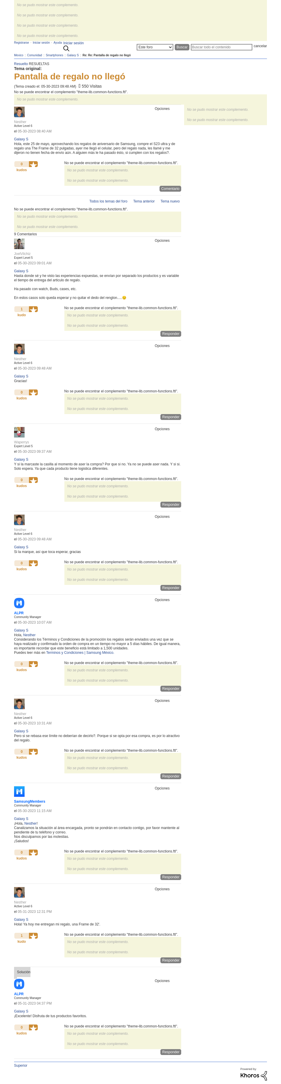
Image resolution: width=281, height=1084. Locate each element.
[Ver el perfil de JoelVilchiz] (22, 254)
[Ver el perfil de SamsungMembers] (29, 801)
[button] (33, 164)
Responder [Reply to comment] (170, 334)
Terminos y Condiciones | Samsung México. (80, 653)
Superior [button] (20, 1065)
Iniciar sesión (73, 43)
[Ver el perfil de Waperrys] (21, 442)
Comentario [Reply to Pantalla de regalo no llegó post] (170, 189)
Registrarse (21, 42)
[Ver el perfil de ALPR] (19, 613)
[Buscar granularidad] (155, 47)
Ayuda (58, 42)
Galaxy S (21, 139)
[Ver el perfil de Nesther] (20, 122)
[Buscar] (221, 47)
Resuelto (21, 64)
